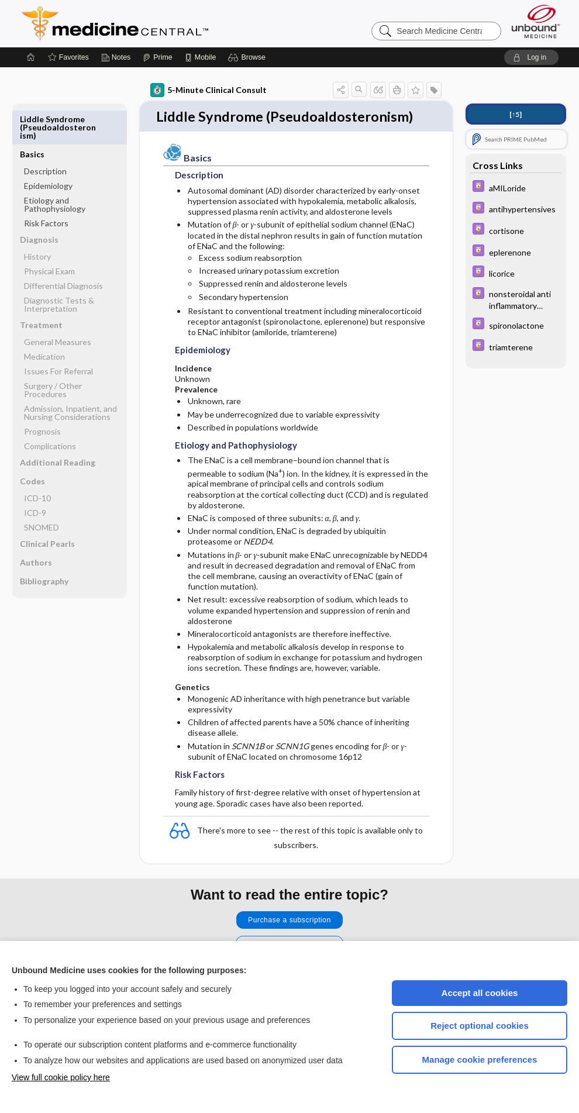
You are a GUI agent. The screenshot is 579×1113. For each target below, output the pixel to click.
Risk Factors (46, 188)
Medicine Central (166, 23)
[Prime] (157, 57)
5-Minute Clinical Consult (208, 90)
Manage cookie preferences (479, 1059)
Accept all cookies (480, 993)
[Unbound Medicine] (535, 21)
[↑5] (515, 114)
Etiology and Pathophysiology (54, 169)
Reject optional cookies (479, 1026)
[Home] (31, 57)
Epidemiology (48, 151)
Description (45, 136)
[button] (248, 57)
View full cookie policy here (61, 1077)
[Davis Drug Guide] (516, 187)
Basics (32, 119)
